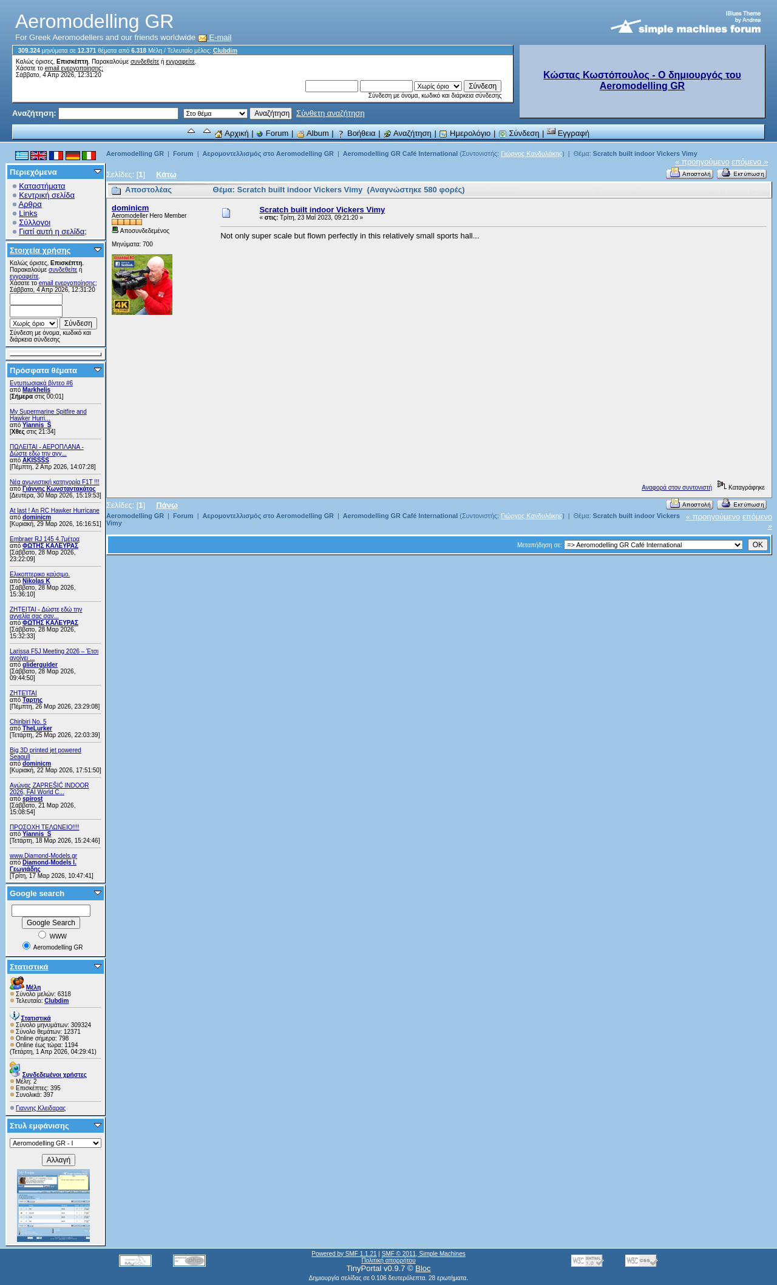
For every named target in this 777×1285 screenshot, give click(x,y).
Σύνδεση (519, 133)
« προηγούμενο (702, 161)
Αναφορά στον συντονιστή (677, 487)
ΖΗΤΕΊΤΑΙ (23, 693)
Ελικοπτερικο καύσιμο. (40, 574)
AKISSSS (35, 460)
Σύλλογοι (34, 222)
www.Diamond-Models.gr (43, 855)
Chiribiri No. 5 (28, 721)
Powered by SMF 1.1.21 (343, 1253)
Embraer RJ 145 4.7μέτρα (45, 539)
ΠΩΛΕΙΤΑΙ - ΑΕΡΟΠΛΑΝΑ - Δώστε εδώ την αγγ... (47, 450)
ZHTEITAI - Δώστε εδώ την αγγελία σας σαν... (46, 612)
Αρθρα (30, 204)
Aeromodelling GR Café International (400, 153)
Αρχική (231, 133)
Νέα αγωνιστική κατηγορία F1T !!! (55, 482)
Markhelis (36, 389)
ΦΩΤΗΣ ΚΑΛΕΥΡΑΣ (50, 545)
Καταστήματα (42, 186)
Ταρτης (32, 699)
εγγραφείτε (180, 61)
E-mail (215, 37)
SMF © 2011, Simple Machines (424, 1253)
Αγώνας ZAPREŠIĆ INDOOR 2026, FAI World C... (49, 788)
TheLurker (37, 728)
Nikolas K (36, 581)
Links (28, 213)
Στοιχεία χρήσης (40, 250)
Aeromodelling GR (135, 153)
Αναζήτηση (407, 133)
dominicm (36, 517)
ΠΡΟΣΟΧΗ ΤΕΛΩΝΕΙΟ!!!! (45, 827)
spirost (32, 798)
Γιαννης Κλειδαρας (41, 1108)
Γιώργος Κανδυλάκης (531, 153)
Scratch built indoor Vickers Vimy (644, 153)
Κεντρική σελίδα (47, 195)
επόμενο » (749, 161)
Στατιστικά (29, 966)
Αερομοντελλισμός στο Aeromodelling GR (267, 153)
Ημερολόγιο (464, 133)
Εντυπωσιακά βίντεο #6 (41, 383)
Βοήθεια (355, 133)
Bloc (422, 1268)
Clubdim (225, 50)
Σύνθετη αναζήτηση (330, 113)
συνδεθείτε (145, 61)
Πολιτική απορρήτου (388, 1260)
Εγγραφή (568, 133)
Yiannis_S (36, 425)
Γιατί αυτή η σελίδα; (53, 231)
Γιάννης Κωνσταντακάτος (59, 488)
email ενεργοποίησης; (74, 68)
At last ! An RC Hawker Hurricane (55, 510)
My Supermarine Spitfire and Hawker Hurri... (48, 415)
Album (312, 133)
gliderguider (40, 664)
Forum (272, 133)
